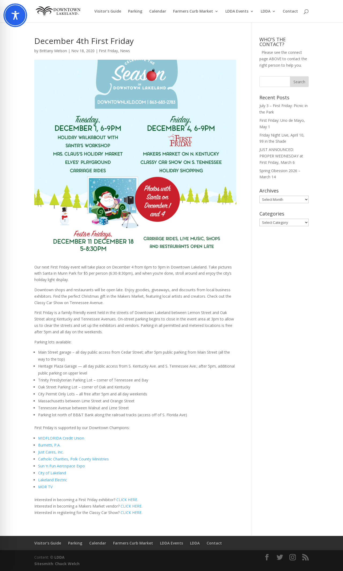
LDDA (265, 11)
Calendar (157, 11)
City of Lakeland (52, 472)
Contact (290, 11)
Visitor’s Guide (107, 11)
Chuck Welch (67, 563)
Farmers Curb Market (193, 11)
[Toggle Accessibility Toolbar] (15, 15)
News (125, 50)
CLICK (126, 506)
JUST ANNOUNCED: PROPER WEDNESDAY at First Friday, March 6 (281, 156)
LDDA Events (236, 11)
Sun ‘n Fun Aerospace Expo (61, 465)
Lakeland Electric (52, 479)
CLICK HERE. (127, 499)
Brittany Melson (53, 50)
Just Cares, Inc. (51, 452)
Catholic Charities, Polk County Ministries (73, 459)
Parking (135, 11)
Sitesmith (43, 563)
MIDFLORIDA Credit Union (61, 438)
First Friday (108, 50)
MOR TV (45, 486)
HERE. (136, 506)
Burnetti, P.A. (49, 445)
